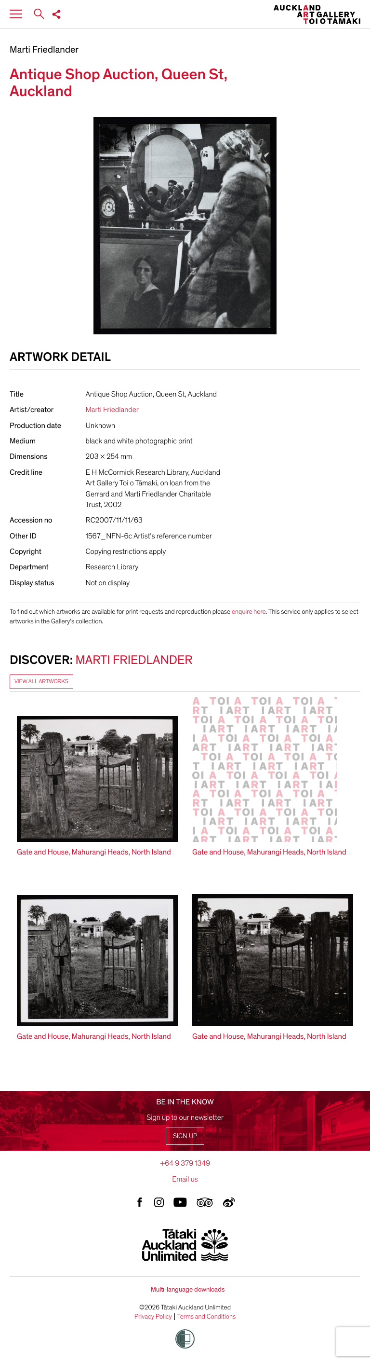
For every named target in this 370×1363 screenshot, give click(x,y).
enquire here (249, 611)
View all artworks (41, 682)
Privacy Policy (153, 1316)
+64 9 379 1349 (185, 1163)
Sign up (185, 1136)
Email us (185, 1179)
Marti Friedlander (44, 50)
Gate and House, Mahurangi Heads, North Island (94, 852)
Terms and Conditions (206, 1316)
